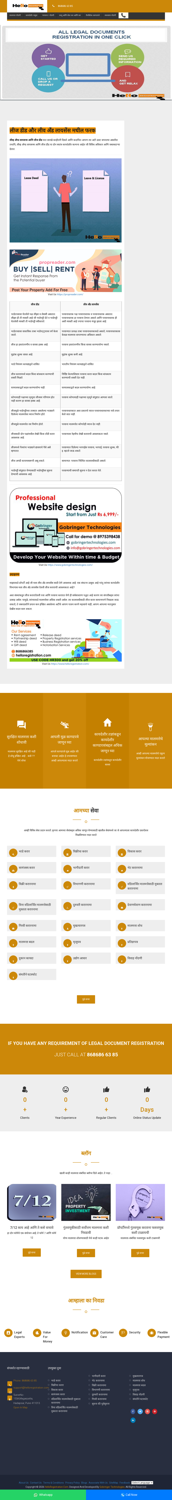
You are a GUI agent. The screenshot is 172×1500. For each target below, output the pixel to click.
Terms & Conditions (53, 1482)
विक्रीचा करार (75, 853)
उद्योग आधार (75, 959)
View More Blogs (86, 1273)
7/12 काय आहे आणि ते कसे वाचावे (31, 1228)
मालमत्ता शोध (130, 927)
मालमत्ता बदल (21, 943)
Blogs (84, 1482)
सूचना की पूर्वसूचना (101, 1403)
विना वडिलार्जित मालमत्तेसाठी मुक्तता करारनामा (30, 906)
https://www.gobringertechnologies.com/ (70, 564)
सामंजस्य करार (22, 869)
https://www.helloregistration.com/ (70, 663)
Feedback (125, 1482)
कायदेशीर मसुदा (31, 11)
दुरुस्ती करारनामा (77, 906)
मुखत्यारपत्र (74, 927)
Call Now (129, 1495)
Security (129, 1333)
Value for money (42, 1336)
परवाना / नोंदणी (48, 11)
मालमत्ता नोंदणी (15, 11)
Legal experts (14, 1334)
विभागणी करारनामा (79, 885)
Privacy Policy (72, 1482)
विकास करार (129, 853)
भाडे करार (19, 853)
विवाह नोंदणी (130, 959)
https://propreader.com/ (70, 294)
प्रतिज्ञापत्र (128, 943)
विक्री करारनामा (22, 885)
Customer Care (101, 1334)
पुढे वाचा (86, 999)
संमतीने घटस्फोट (23, 976)
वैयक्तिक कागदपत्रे (92, 11)
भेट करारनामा (130, 869)
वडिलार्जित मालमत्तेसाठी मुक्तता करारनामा (140, 885)
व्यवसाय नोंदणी (110, 11)
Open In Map (20, 1407)
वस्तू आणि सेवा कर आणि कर (70, 11)
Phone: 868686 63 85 (25, 1380)
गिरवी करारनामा (22, 927)
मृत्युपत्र (72, 943)
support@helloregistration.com (31, 1387)
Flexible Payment (158, 1334)
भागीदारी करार (76, 869)
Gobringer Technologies (112, 1487)
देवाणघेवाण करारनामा (135, 906)
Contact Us (36, 1482)
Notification (72, 1333)
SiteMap (113, 1482)
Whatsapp (43, 1495)
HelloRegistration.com (56, 1487)
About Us (24, 1482)
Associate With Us (98, 1482)
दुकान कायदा (21, 959)
